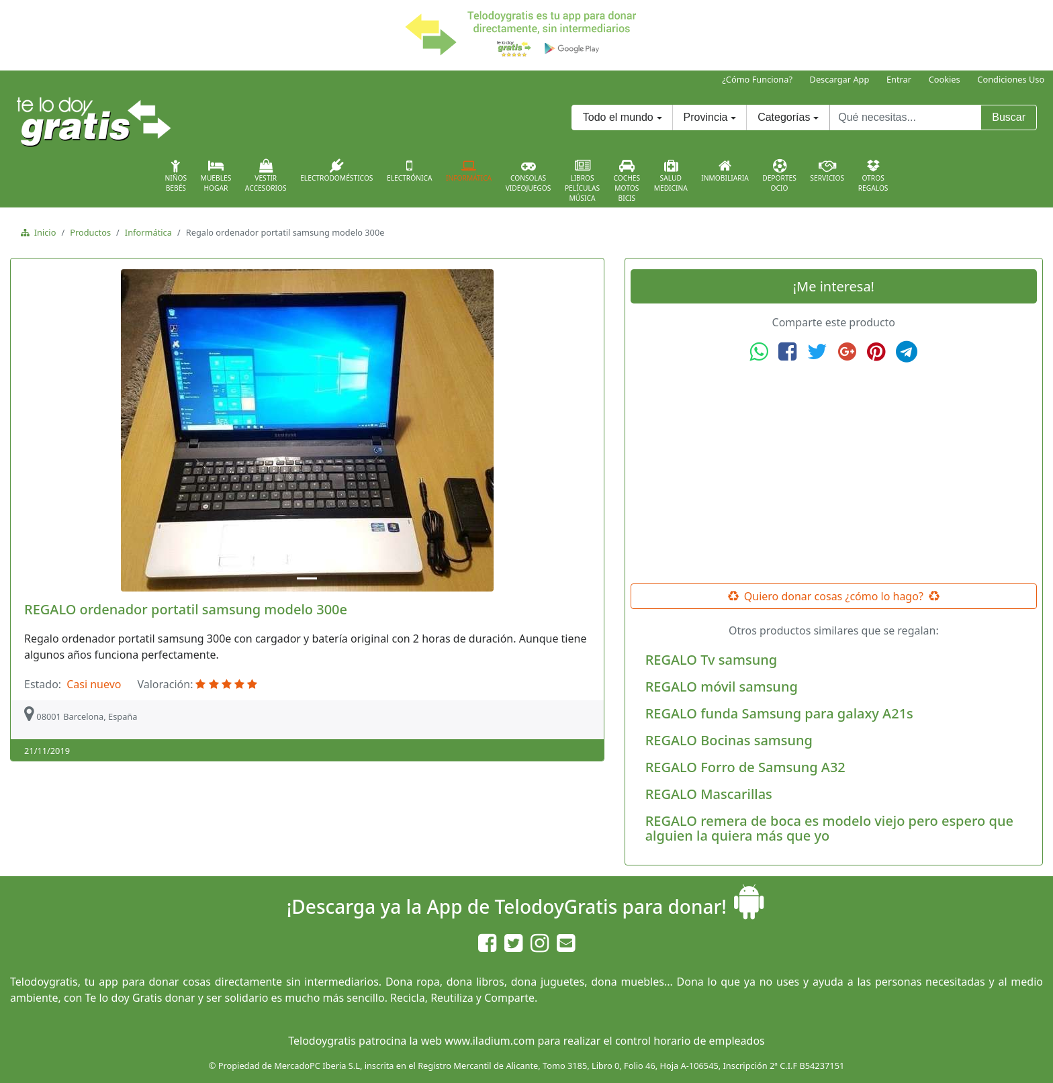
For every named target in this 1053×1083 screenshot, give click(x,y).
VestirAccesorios (266, 176)
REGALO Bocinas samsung (729, 740)
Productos (90, 232)
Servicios (827, 170)
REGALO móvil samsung (721, 686)
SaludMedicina (671, 176)
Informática (469, 170)
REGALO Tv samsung (711, 660)
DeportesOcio (779, 176)
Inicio (43, 232)
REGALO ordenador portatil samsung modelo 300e (185, 609)
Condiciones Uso (1010, 79)
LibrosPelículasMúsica (582, 181)
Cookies (944, 79)
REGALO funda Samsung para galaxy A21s (779, 713)
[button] (59, 430)
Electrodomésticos (336, 170)
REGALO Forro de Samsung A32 (745, 767)
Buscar (1008, 117)
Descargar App (840, 79)
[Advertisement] (833, 473)
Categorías (784, 117)
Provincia (706, 117)
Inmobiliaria (724, 170)
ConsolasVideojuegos (528, 176)
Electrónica (409, 170)
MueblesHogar (216, 176)
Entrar (898, 79)
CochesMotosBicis (627, 181)
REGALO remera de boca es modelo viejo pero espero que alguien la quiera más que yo (829, 828)
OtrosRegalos (873, 176)
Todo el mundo (618, 117)
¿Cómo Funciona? (757, 79)
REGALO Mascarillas (708, 794)
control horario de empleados (690, 1040)
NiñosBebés (176, 176)
